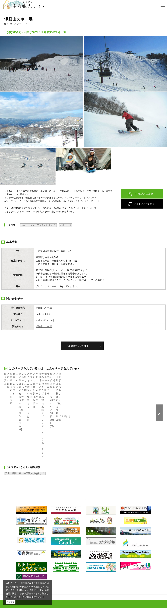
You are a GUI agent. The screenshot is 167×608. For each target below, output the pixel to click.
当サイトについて (87, 559)
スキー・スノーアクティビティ (37, 225)
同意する (11, 602)
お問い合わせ (136, 559)
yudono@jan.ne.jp (45, 320)
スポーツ (64, 225)
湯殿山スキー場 (44, 326)
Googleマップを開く (78, 345)
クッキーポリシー (14, 596)
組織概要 (47, 559)
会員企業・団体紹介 (64, 559)
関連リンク (121, 559)
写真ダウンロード (30, 559)
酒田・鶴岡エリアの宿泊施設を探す (23, 419)
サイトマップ (105, 559)
